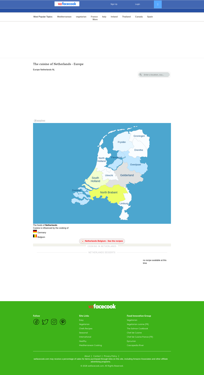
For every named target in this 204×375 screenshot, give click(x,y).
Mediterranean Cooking (90, 345)
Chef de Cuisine (134, 332)
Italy (104, 17)
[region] (102, 97)
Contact (97, 355)
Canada (139, 17)
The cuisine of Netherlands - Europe (58, 64)
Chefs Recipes (85, 328)
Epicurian (131, 341)
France (94, 17)
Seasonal (83, 332)
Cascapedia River (135, 345)
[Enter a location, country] (154, 74)
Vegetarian (84, 324)
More (95, 19)
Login (137, 4)
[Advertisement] (102, 39)
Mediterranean (64, 17)
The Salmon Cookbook (137, 328)
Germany (39, 232)
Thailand (126, 17)
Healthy (82, 341)
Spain (150, 17)
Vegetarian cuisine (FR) (138, 324)
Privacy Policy (110, 355)
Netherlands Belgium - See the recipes (104, 241)
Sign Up (114, 4)
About (87, 355)
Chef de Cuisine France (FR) (140, 336)
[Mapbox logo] (39, 120)
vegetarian (81, 17)
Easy (81, 319)
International (85, 336)
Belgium (39, 237)
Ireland (114, 17)
